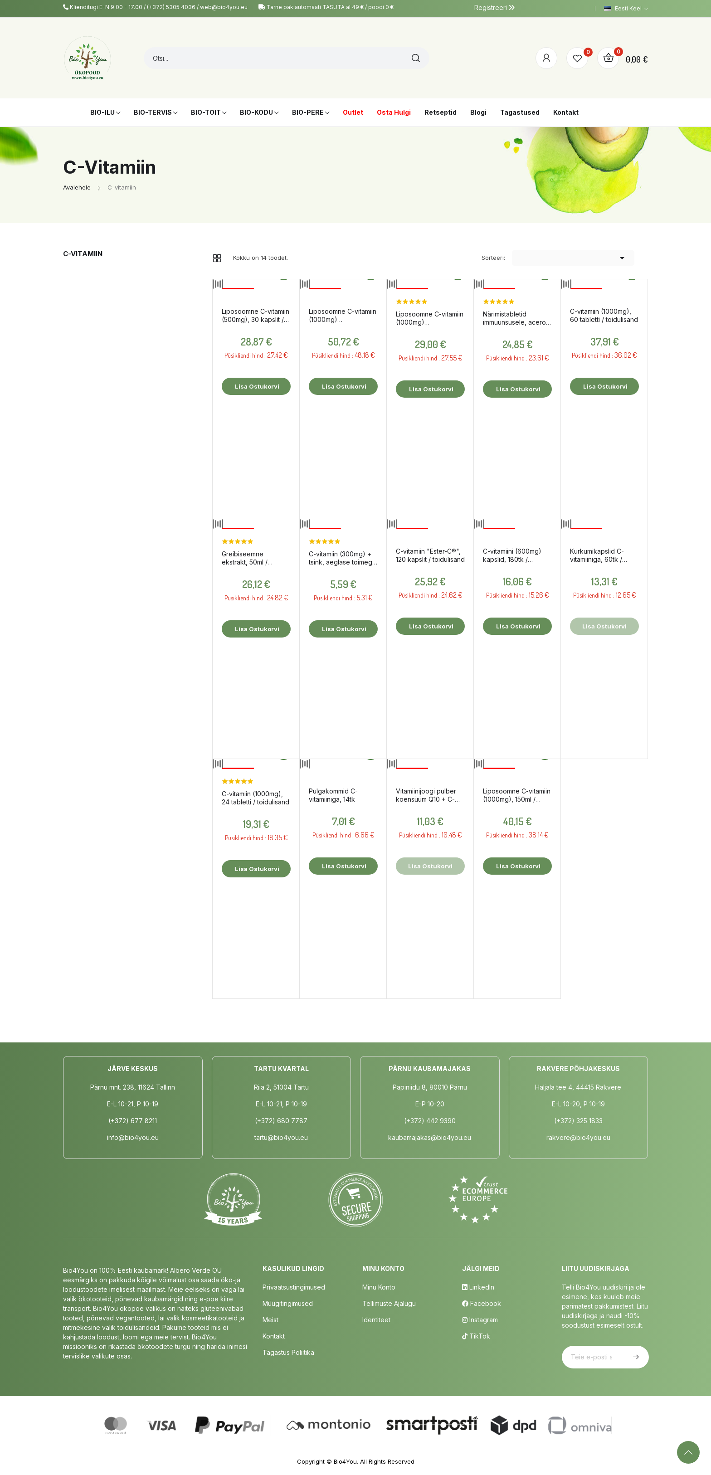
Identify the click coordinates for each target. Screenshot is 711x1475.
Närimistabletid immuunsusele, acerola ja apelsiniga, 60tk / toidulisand (517, 318)
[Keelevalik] (626, 9)
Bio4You (345, 1461)
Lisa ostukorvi (256, 386)
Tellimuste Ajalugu (389, 1303)
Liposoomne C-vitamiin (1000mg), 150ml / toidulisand (516, 795)
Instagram (480, 1320)
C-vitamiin (82, 253)
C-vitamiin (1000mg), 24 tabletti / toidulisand (255, 798)
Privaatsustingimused (294, 1287)
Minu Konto (378, 1287)
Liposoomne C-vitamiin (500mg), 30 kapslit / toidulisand (255, 315)
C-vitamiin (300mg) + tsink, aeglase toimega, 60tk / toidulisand (343, 558)
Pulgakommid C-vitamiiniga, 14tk (333, 795)
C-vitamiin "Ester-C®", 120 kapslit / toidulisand (430, 555)
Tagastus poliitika (288, 1352)
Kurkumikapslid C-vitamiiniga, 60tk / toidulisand (597, 555)
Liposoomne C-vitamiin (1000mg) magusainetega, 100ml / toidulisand (429, 318)
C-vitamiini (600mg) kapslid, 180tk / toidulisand (512, 555)
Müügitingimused (288, 1303)
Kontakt (274, 1336)
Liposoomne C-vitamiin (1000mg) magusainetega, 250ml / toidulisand (342, 315)
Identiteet (376, 1320)
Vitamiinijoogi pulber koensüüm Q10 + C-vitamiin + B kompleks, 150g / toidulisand (429, 795)
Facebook (481, 1303)
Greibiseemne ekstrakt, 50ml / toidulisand (245, 558)
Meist (270, 1320)
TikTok (476, 1336)
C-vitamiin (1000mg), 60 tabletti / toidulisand (604, 315)
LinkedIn (478, 1287)
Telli (635, 1357)
